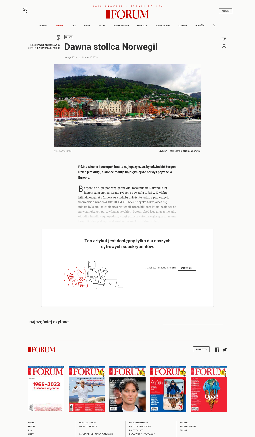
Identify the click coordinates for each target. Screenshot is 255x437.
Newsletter (201, 350)
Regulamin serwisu (138, 424)
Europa (59, 27)
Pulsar (183, 431)
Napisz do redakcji (88, 428)
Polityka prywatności (140, 428)
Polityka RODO (136, 431)
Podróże (200, 27)
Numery (43, 27)
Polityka (184, 424)
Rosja (102, 27)
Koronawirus (163, 27)
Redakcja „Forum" (87, 424)
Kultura (182, 27)
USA (74, 27)
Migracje (142, 27)
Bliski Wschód (121, 27)
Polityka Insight (188, 428)
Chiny (87, 27)
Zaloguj (222, 11)
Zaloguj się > (187, 269)
